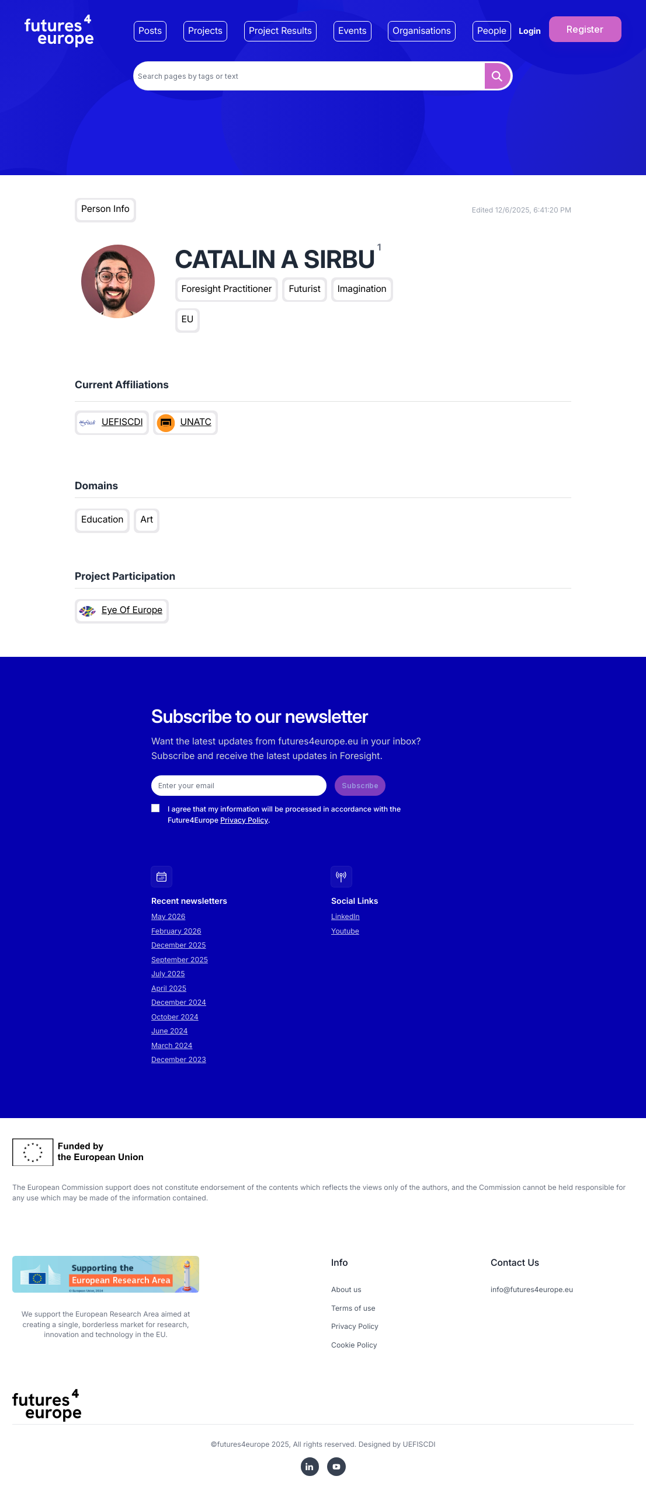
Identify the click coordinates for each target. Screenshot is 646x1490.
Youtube (345, 931)
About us (346, 1289)
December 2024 (178, 1002)
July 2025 (168, 973)
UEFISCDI (419, 1444)
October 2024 (175, 1016)
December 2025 (178, 945)
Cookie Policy (354, 1345)
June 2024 (169, 1030)
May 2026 (168, 916)
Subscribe (360, 785)
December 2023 (178, 1059)
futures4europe (243, 1444)
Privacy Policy (244, 820)
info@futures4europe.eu (532, 1289)
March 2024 (171, 1045)
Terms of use (353, 1308)
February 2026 (176, 931)
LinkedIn (345, 916)
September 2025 (179, 959)
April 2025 (168, 988)
